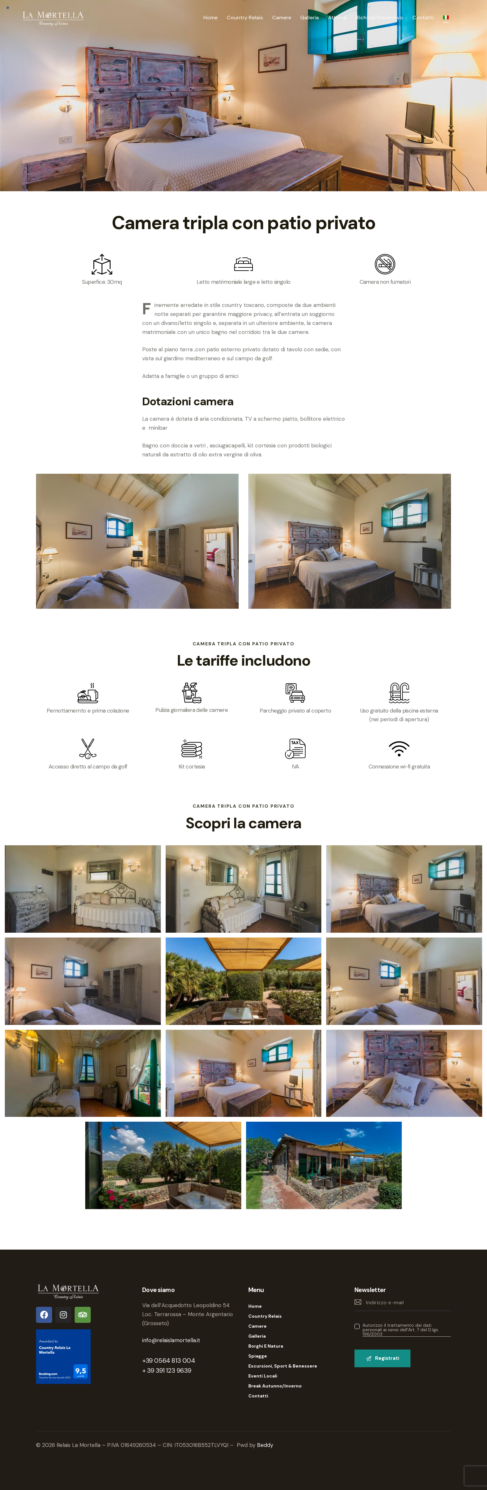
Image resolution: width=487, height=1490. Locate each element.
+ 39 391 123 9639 (166, 1370)
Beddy (265, 1445)
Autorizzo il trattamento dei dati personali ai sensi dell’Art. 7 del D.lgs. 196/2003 (401, 1330)
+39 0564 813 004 (168, 1360)
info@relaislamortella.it (171, 1340)
